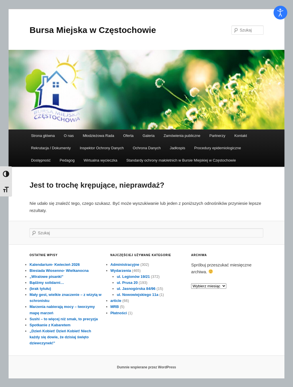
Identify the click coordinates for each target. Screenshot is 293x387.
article (115, 300)
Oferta (128, 135)
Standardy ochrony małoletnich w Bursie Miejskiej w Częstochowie (181, 160)
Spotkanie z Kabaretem (49, 325)
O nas (69, 135)
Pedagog (67, 160)
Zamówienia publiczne (182, 135)
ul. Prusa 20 (127, 282)
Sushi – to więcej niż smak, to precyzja (63, 319)
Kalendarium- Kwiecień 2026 (54, 264)
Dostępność (41, 160)
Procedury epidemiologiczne (217, 148)
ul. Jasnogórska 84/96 (136, 288)
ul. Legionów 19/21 (133, 276)
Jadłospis (177, 148)
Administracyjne (124, 264)
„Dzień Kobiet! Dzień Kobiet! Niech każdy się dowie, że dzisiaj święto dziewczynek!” (60, 337)
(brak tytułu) (40, 288)
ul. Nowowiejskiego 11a (137, 294)
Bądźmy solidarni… (46, 282)
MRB (114, 307)
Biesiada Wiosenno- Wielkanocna (58, 270)
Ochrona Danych (147, 148)
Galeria (148, 135)
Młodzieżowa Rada (98, 135)
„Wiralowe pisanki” (46, 276)
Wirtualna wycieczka (100, 160)
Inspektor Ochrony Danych (102, 148)
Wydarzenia (120, 270)
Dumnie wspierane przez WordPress (146, 367)
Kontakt (240, 135)
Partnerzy (217, 135)
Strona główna (43, 135)
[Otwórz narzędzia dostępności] (280, 12)
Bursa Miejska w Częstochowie (92, 30)
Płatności (118, 313)
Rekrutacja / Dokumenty (51, 148)
